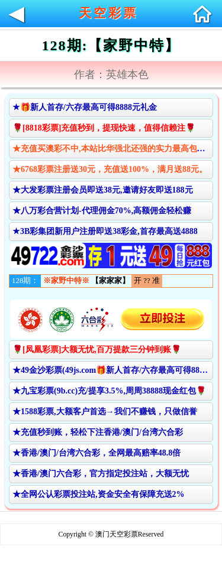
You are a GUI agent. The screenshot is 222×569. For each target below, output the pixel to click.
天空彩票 (108, 12)
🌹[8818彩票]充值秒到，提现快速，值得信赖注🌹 (103, 127)
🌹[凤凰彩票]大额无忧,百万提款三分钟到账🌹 (96, 349)
